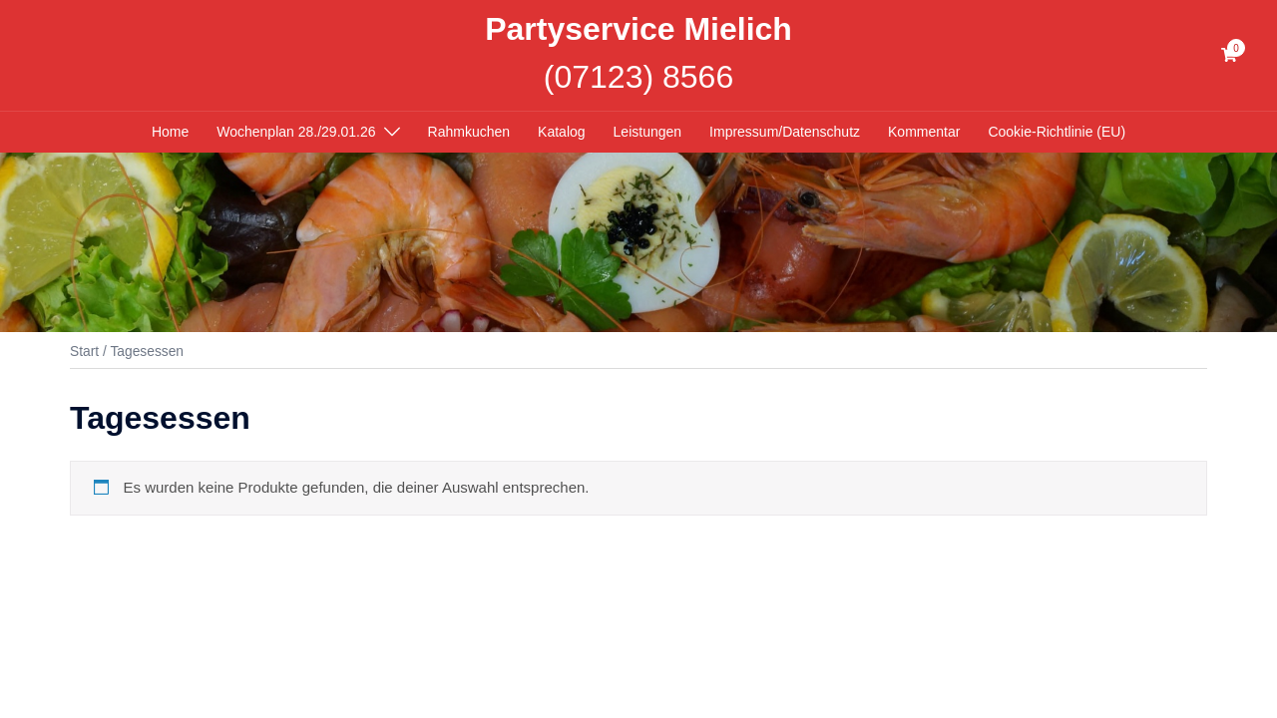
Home (170, 132)
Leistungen (648, 132)
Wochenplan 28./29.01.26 (295, 132)
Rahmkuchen (469, 132)
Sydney (453, 586)
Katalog (561, 132)
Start (84, 351)
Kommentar (924, 132)
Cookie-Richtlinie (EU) (1056, 132)
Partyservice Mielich (638, 29)
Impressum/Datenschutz (784, 132)
